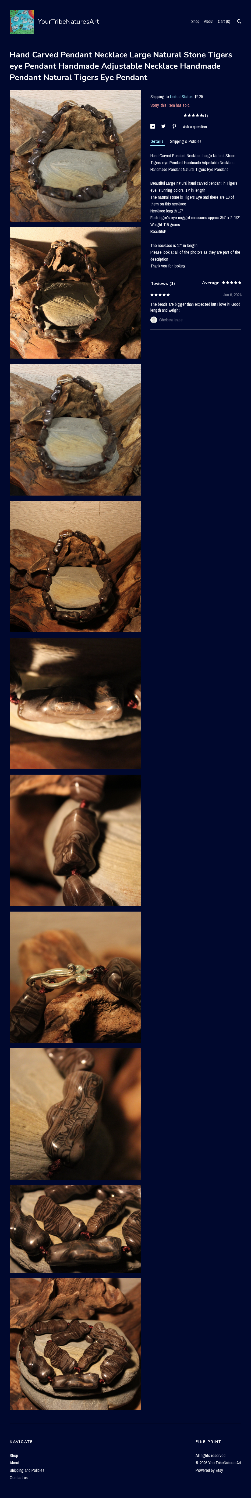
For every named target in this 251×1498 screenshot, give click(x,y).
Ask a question (195, 127)
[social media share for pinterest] (175, 127)
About (209, 21)
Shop (195, 21)
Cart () (224, 21)
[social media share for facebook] (153, 127)
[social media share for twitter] (164, 127)
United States (181, 96)
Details (157, 141)
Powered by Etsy (209, 1470)
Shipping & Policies (185, 141)
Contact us (19, 1477)
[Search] (239, 22)
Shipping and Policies (27, 1470)
